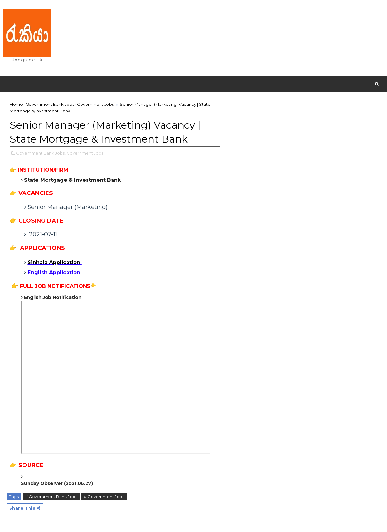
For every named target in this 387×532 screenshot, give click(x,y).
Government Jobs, (85, 152)
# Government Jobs (104, 496)
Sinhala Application (55, 263)
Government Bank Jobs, (41, 152)
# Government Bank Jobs (51, 496)
